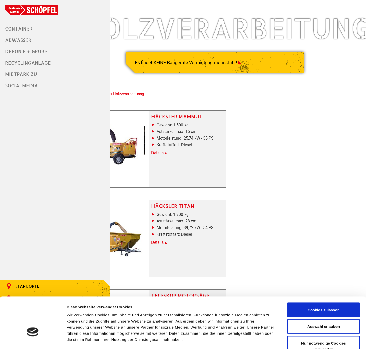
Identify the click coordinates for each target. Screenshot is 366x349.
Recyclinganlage (28, 61)
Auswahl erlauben (323, 293)
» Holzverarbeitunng (127, 87)
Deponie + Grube (26, 50)
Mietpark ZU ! (22, 72)
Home (76, 87)
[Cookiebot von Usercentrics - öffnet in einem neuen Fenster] (33, 339)
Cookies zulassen (324, 276)
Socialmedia (21, 84)
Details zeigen (270, 339)
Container (19, 28)
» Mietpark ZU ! (96, 87)
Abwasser (18, 39)
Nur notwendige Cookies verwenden (323, 312)
